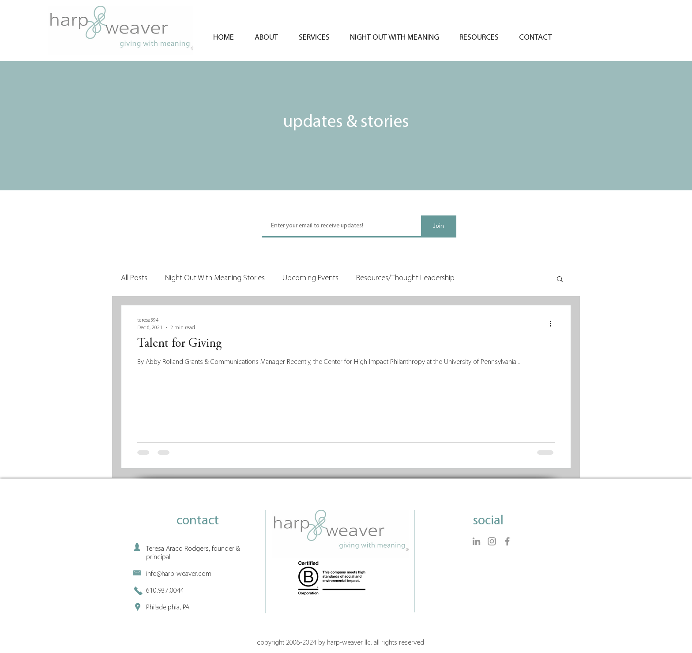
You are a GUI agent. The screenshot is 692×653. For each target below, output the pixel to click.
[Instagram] (491, 541)
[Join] (438, 226)
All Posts (134, 278)
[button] (560, 279)
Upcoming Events (310, 278)
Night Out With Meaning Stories (215, 278)
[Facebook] (507, 541)
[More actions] (553, 323)
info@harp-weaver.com (178, 574)
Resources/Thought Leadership (405, 278)
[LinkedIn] (476, 541)
